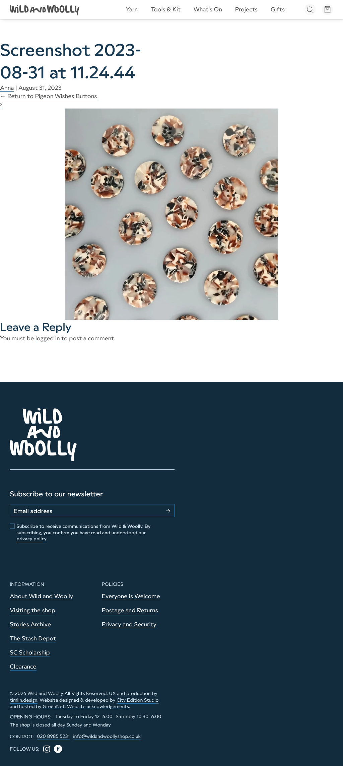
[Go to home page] (45, 9)
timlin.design (23, 700)
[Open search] (310, 9)
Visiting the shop (32, 610)
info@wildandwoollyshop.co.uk (107, 736)
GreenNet (54, 706)
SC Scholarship (30, 652)
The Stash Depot (33, 638)
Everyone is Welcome (131, 596)
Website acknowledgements (98, 706)
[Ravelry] (58, 749)
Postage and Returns (130, 610)
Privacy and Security (129, 624)
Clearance (23, 666)
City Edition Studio (137, 700)
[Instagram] (47, 749)
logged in (48, 338)
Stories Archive (30, 624)
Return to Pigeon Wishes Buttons (48, 96)
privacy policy (31, 539)
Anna (7, 87)
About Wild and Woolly (41, 596)
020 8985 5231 (53, 736)
